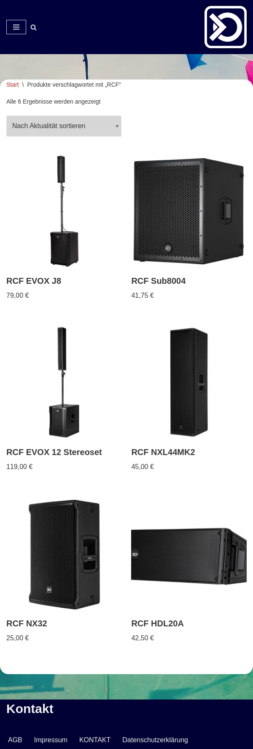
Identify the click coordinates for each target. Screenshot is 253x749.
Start (12, 84)
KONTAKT (94, 740)
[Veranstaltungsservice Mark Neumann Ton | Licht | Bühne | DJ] (226, 27)
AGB (15, 740)
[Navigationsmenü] (16, 27)
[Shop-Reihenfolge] (63, 126)
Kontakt (30, 709)
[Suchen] (33, 27)
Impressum (50, 740)
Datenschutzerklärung (155, 740)
